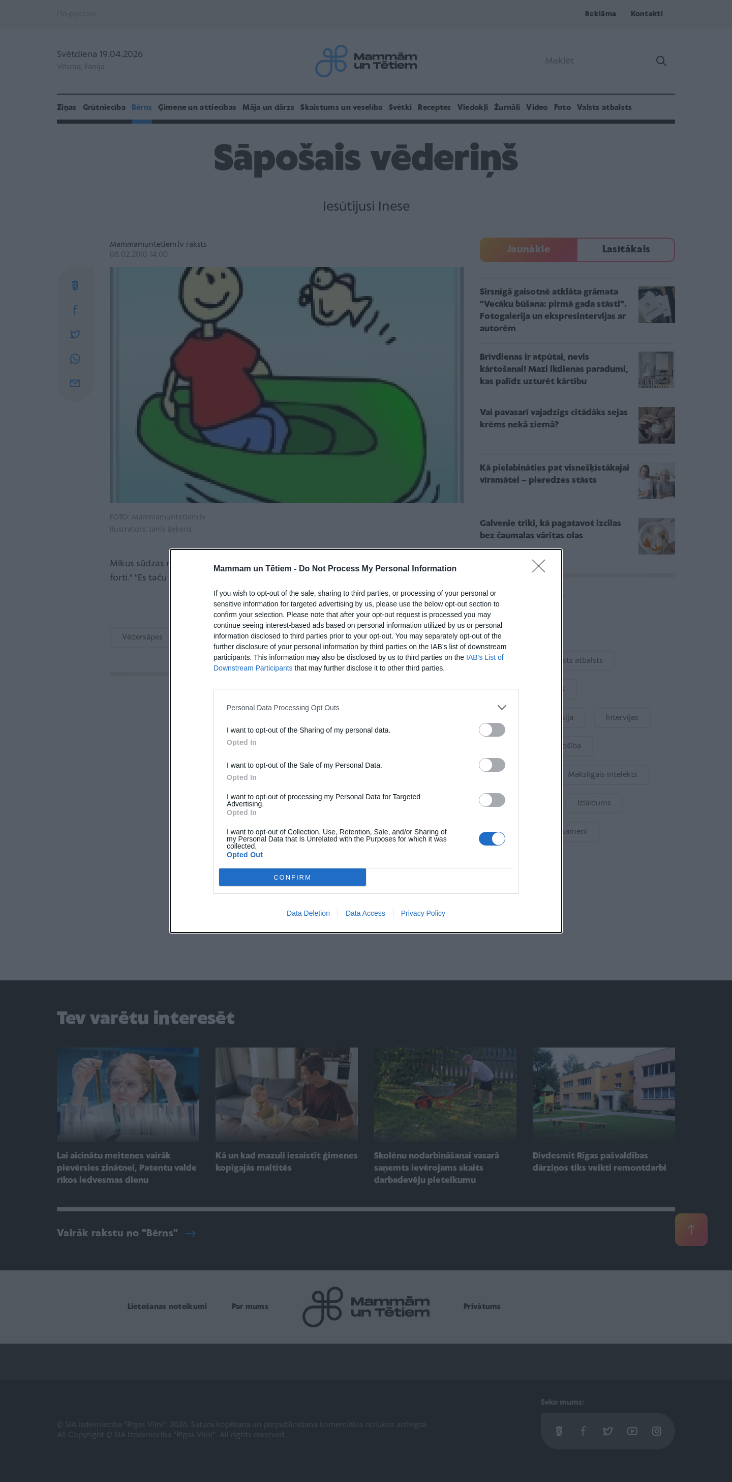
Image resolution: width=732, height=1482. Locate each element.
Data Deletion (308, 913)
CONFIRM (292, 877)
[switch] (492, 730)
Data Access (365, 913)
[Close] (542, 569)
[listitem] (366, 707)
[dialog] (366, 741)
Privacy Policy (423, 913)
